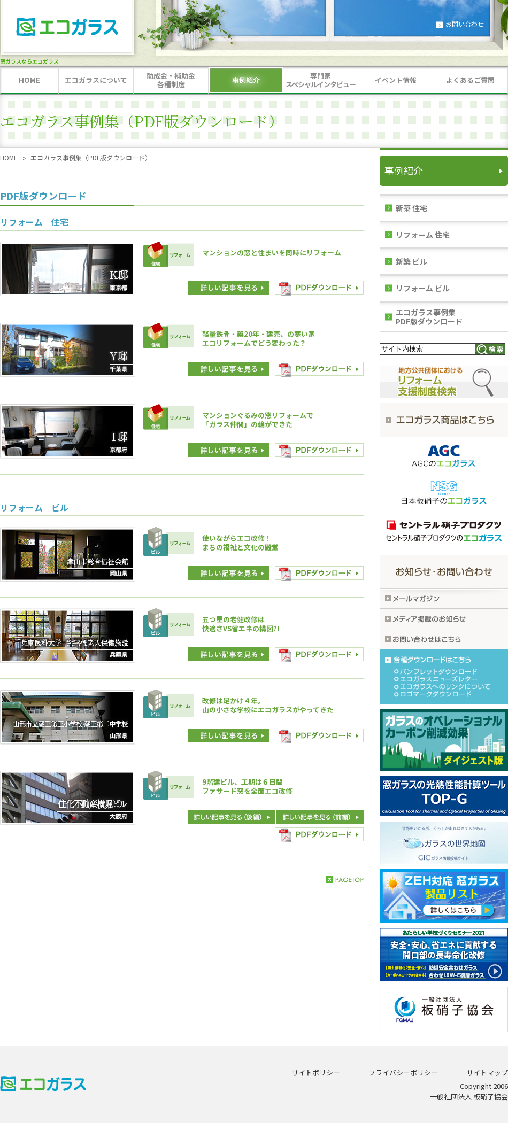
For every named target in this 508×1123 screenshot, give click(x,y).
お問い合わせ (464, 23)
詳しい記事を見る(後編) (320, 817)
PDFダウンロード (319, 288)
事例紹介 (403, 170)
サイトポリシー (315, 1072)
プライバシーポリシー (403, 1072)
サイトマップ (487, 1072)
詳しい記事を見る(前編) (231, 817)
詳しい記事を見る (228, 288)
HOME (9, 157)
